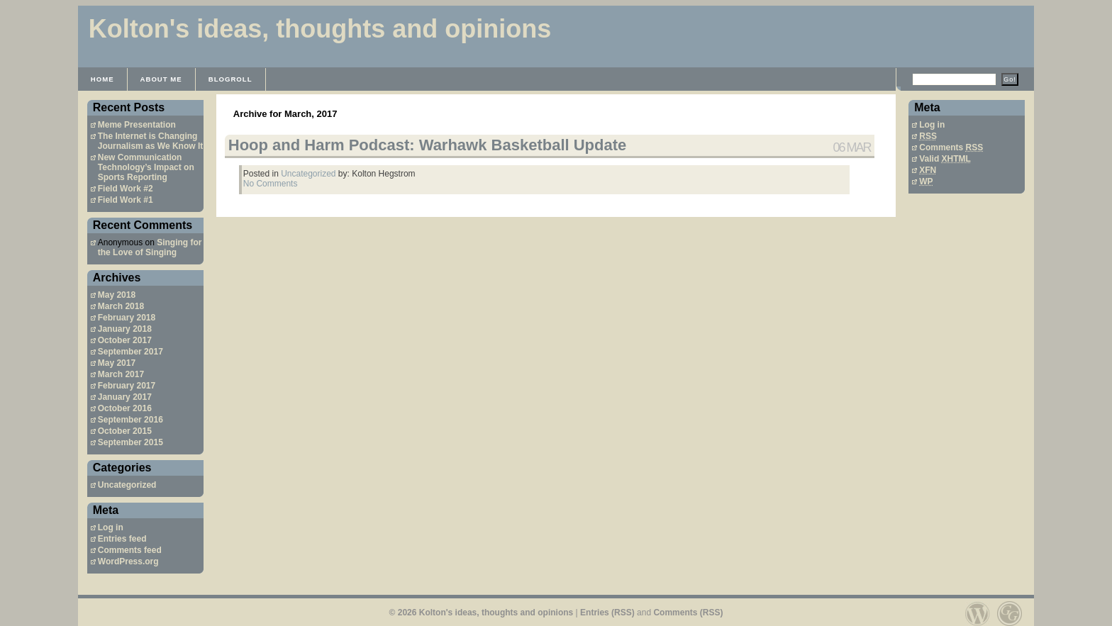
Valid (945, 159)
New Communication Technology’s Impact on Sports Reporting (146, 167)
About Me (161, 79)
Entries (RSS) (607, 612)
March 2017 (121, 374)
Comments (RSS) (688, 612)
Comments (951, 147)
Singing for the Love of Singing (150, 247)
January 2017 (125, 397)
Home (102, 79)
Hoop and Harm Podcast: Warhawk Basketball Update (427, 145)
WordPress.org (128, 561)
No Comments (270, 184)
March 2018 (121, 306)
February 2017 (126, 386)
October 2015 (125, 431)
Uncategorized (127, 485)
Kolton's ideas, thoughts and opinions (320, 28)
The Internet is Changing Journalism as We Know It (150, 141)
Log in (110, 527)
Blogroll (230, 79)
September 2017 (130, 352)
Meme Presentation (137, 125)
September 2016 (130, 420)
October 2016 (125, 408)
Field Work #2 (125, 189)
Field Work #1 (125, 200)
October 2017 (125, 340)
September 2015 (130, 442)
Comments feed (130, 550)
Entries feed (122, 539)
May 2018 (116, 295)
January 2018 (125, 329)
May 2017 (116, 363)
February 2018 (126, 318)
